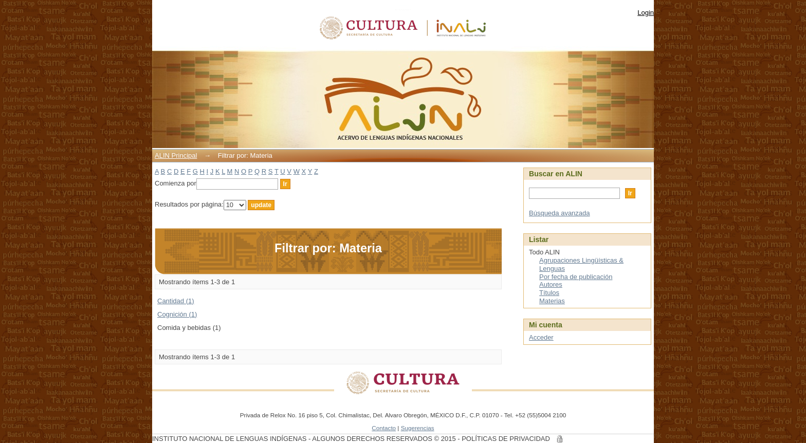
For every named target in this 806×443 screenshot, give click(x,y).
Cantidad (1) (175, 301)
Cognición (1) (177, 314)
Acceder (541, 337)
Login (645, 12)
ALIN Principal (176, 155)
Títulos (549, 293)
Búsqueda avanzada (559, 213)
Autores (550, 284)
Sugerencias (417, 427)
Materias (552, 301)
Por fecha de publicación (575, 277)
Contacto (384, 427)
